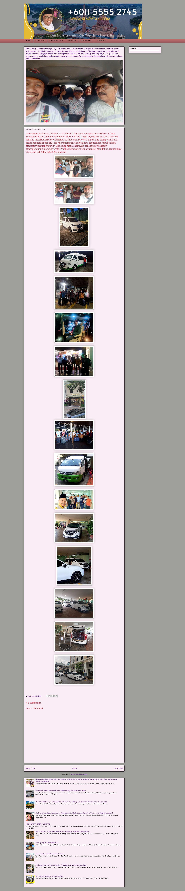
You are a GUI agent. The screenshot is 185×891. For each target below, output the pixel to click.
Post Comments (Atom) (79, 774)
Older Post (118, 768)
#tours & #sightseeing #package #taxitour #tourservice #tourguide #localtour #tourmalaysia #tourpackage (71, 802)
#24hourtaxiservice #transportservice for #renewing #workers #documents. (61, 791)
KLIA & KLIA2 (40, 41)
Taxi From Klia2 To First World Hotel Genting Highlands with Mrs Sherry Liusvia (62, 831)
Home (74, 768)
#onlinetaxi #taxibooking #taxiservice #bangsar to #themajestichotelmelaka (61, 865)
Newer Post (30, 768)
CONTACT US (102, 41)
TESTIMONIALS (86, 41)
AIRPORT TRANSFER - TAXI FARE (38, 824)
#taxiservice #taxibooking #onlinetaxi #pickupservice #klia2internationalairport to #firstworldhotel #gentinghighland (74, 813)
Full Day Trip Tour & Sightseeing (46, 843)
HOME (28, 41)
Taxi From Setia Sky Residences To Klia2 (49, 854)
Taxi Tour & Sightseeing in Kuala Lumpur (49, 876)
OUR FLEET (71, 41)
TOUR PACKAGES (56, 41)
